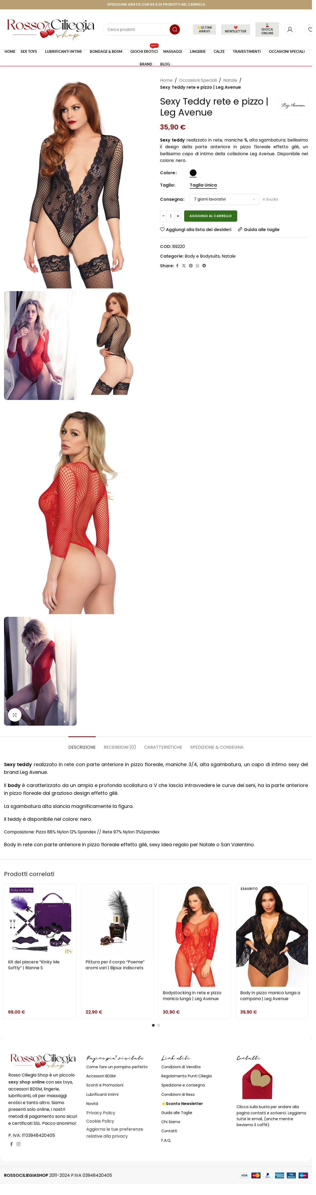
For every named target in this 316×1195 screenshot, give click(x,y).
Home (166, 80)
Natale (230, 80)
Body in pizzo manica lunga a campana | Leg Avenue (270, 996)
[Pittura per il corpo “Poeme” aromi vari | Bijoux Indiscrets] (117, 920)
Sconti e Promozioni (104, 1085)
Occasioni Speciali (198, 80)
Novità (92, 1103)
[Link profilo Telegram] (204, 265)
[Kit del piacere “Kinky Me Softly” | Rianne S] (40, 920)
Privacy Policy (100, 1113)
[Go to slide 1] (153, 1025)
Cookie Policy (100, 1121)
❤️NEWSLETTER (235, 29)
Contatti (169, 1131)
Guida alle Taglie (176, 1112)
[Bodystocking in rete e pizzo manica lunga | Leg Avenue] (195, 935)
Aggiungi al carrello (210, 215)
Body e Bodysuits (202, 256)
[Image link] (43, 1061)
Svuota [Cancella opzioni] (272, 199)
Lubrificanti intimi (102, 1094)
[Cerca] (142, 29)
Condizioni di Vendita (180, 1067)
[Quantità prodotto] (171, 216)
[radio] (193, 172)
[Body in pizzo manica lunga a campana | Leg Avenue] (272, 935)
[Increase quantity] (178, 216)
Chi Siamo (170, 1122)
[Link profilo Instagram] (18, 1144)
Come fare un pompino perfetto (117, 1067)
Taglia (167, 185)
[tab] (82, 744)
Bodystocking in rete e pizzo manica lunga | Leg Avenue (192, 996)
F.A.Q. (166, 1140)
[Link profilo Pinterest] (190, 265)
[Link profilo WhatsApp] (197, 265)
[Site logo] (51, 29)
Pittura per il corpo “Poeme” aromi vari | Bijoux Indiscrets (114, 965)
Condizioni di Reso (178, 1094)
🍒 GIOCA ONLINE (267, 29)
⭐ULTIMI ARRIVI (204, 29)
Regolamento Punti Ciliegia (186, 1076)
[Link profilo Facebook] (177, 265)
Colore (167, 173)
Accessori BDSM (101, 1076)
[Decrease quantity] (163, 216)
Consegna (171, 199)
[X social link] (183, 265)
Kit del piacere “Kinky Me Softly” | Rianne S (34, 965)
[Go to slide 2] (158, 1025)
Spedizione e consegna (183, 1085)
